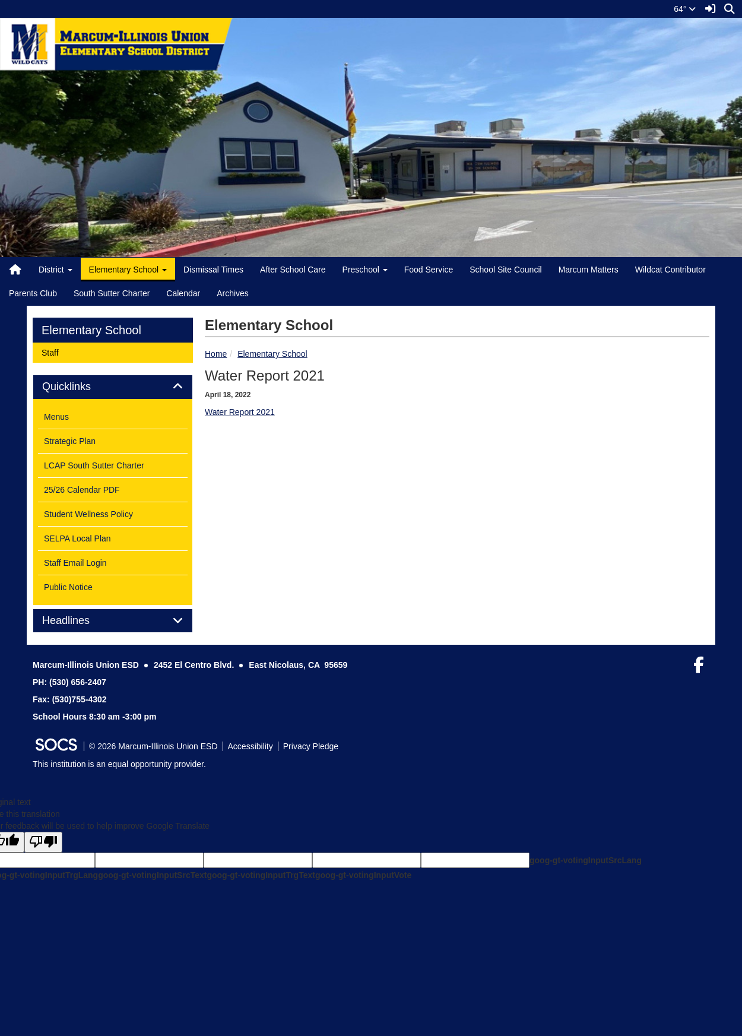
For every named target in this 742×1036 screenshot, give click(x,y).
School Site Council (505, 269)
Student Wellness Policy (88, 514)
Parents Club (33, 293)
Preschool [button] (365, 269)
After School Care (293, 269)
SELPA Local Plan (77, 538)
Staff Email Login (75, 563)
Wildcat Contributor (670, 269)
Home (216, 354)
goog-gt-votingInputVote (363, 875)
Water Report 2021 (240, 412)
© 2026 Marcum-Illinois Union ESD (153, 746)
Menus (56, 417)
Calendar (183, 293)
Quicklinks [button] (80, 386)
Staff (57, 351)
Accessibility (250, 746)
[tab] (112, 387)
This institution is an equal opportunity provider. (119, 764)
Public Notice (68, 587)
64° (685, 9)
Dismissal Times (213, 269)
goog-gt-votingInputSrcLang (585, 860)
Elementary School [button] (128, 269)
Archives (233, 293)
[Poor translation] (43, 842)
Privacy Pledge (310, 746)
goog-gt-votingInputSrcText (152, 875)
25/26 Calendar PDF (82, 490)
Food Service (428, 269)
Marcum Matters (589, 269)
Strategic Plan (70, 441)
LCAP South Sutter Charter (94, 465)
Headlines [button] (79, 620)
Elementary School (272, 354)
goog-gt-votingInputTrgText (261, 875)
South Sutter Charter (112, 293)
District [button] (55, 269)
